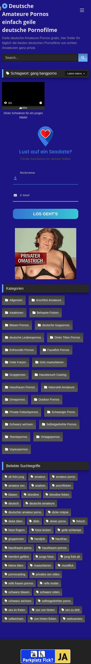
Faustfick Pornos (58, 350)
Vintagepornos (50, 436)
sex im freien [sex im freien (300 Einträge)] (16, 610)
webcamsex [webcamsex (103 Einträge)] (74, 618)
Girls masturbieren (52, 362)
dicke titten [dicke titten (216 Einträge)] (15, 521)
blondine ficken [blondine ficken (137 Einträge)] (59, 494)
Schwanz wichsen (21, 424)
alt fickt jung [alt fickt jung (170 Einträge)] (16, 476)
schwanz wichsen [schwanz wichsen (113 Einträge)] (19, 601)
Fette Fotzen (18, 362)
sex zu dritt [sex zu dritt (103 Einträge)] (72, 610)
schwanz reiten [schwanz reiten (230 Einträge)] (50, 592)
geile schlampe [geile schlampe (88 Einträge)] (71, 530)
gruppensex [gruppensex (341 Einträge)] (16, 538)
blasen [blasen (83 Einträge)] (12, 494)
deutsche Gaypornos (56, 325)
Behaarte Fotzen (47, 312)
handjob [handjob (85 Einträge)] (39, 538)
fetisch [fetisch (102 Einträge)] (80, 521)
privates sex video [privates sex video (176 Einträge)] (48, 574)
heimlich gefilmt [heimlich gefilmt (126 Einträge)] (18, 556)
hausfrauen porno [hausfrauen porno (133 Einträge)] (19, 547)
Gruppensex (18, 374)
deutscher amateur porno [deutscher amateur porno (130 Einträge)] (24, 512)
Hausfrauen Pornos (22, 387)
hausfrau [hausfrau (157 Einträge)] (61, 538)
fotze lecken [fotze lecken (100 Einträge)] (43, 530)
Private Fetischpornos (24, 412)
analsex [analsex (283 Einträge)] (40, 485)
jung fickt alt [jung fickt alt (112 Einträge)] (72, 556)
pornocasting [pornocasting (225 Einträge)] (16, 574)
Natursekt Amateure (61, 387)
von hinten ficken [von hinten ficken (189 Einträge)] (45, 618)
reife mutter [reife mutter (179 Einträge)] (51, 583)
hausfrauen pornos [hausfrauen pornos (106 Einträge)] (54, 547)
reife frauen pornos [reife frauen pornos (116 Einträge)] (20, 583)
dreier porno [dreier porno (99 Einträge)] (58, 521)
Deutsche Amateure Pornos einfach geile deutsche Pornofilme (29, 18)
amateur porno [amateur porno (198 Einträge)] (65, 476)
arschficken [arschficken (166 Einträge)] (63, 485)
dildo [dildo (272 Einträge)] (36, 521)
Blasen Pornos (19, 325)
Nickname (27, 173)
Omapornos (17, 399)
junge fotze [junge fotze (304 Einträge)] (46, 556)
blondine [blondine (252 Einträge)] (33, 494)
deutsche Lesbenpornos (25, 337)
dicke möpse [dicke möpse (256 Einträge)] (60, 512)
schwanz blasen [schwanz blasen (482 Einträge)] (18, 592)
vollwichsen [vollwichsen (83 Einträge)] (16, 618)
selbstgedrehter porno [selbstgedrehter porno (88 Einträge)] (56, 601)
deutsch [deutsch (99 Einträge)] (13, 503)
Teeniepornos (18, 436)
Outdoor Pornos (48, 399)
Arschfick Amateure (48, 300)
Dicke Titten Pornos (67, 337)
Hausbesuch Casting (52, 374)
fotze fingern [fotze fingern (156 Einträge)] (16, 530)
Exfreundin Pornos (22, 350)
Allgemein (16, 300)
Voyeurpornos (19, 449)
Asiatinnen (16, 312)
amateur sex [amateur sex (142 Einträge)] (16, 485)
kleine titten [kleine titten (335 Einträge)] (15, 565)
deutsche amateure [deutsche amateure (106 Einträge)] (42, 503)
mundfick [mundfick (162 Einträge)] (68, 565)
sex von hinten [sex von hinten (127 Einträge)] (45, 610)
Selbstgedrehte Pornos (61, 424)
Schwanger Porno (63, 412)
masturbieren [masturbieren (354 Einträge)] (42, 565)
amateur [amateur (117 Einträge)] (40, 476)
